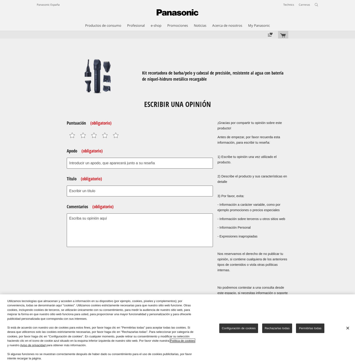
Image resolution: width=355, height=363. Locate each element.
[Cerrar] (348, 328)
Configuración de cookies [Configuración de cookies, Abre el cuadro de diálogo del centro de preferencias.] (239, 328)
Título (84, 179)
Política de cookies (182, 340)
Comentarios (90, 207)
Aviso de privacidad (33, 345)
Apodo (85, 151)
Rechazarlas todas (277, 328)
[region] (177, 328)
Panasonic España (48, 5)
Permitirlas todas (310, 328)
